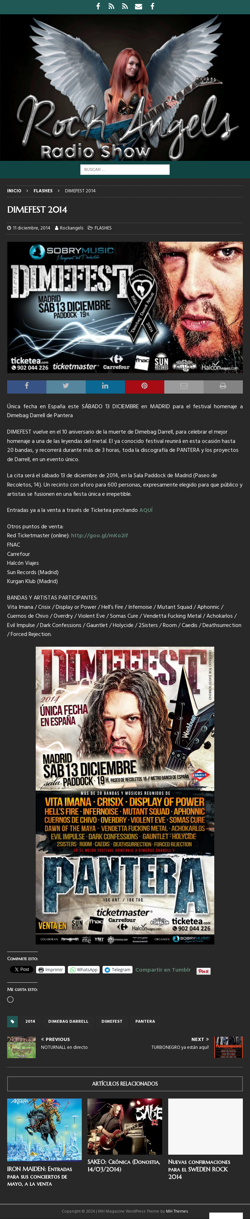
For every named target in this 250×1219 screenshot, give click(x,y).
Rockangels (71, 228)
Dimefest (111, 1021)
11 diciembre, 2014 (31, 228)
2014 (30, 1021)
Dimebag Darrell (68, 1021)
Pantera (145, 1021)
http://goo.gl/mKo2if (99, 536)
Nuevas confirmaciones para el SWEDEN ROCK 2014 (199, 1169)
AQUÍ (145, 510)
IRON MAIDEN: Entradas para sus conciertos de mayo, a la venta (39, 1176)
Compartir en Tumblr (163, 969)
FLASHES (103, 228)
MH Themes (177, 1211)
